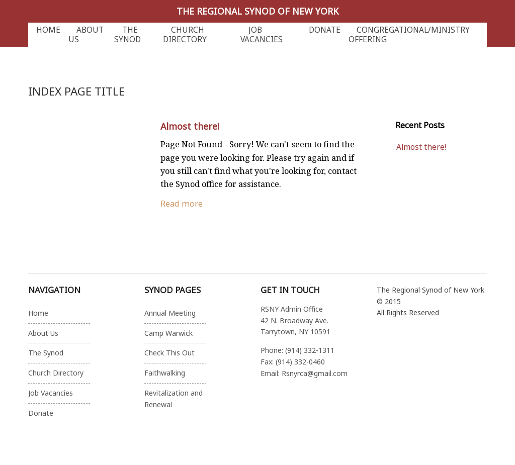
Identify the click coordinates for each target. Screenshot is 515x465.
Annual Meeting (170, 313)
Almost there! (189, 126)
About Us (86, 35)
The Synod (127, 35)
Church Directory (185, 35)
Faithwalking (164, 373)
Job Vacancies (261, 35)
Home (48, 30)
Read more (181, 203)
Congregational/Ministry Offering (409, 35)
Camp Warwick (168, 333)
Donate (324, 30)
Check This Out (169, 352)
